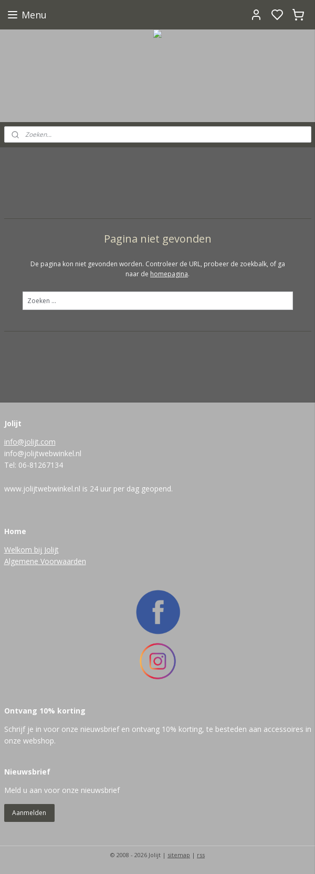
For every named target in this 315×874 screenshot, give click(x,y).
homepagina (169, 273)
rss (201, 855)
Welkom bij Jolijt (31, 550)
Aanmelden (29, 812)
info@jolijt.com (30, 442)
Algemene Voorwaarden (45, 561)
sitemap (178, 855)
